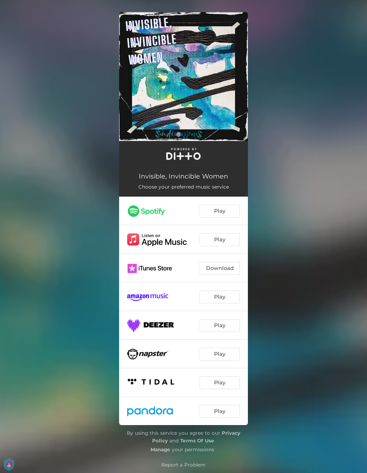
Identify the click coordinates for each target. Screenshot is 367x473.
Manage (160, 449)
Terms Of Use (197, 441)
